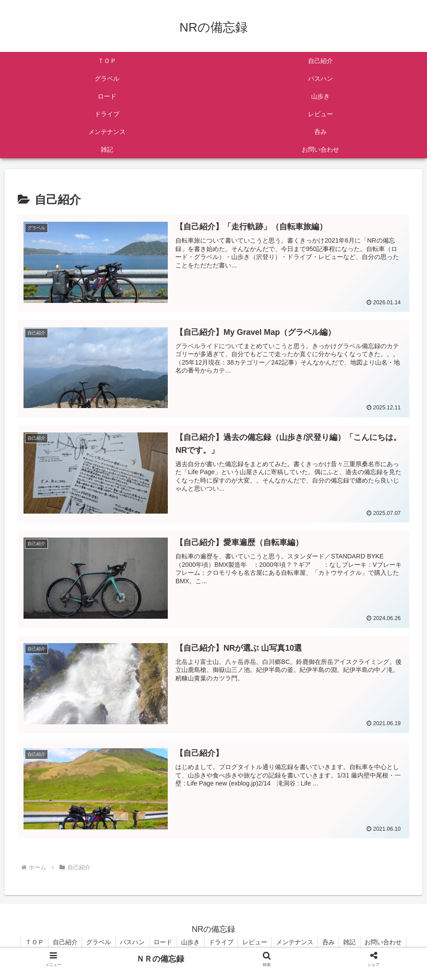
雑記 (352, 942)
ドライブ (221, 942)
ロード (162, 942)
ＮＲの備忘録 (160, 958)
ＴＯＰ (32, 942)
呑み (330, 942)
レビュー (255, 942)
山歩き (190, 942)
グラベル (97, 942)
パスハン (131, 942)
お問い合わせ (386, 942)
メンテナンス (296, 942)
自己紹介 (63, 942)
